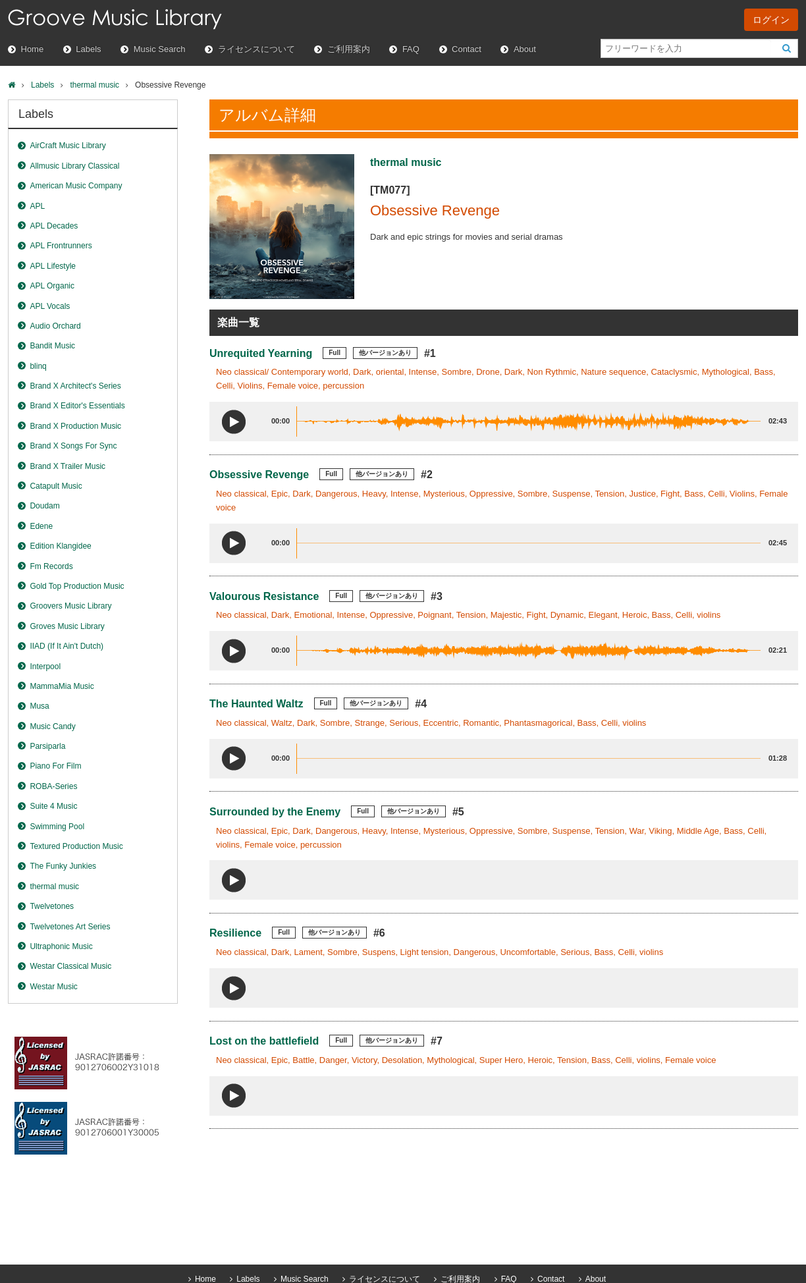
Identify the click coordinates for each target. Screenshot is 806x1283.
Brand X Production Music (75, 426)
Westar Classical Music (70, 966)
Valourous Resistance (264, 596)
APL (37, 206)
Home (32, 49)
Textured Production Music (76, 846)
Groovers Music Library (70, 606)
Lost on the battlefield (264, 1041)
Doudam (44, 505)
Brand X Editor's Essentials (77, 405)
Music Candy (52, 726)
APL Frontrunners (61, 245)
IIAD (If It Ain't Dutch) (66, 646)
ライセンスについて (256, 49)
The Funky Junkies (63, 866)
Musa (39, 706)
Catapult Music (56, 486)
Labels (88, 49)
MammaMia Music (62, 686)
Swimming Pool (57, 826)
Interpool (45, 666)
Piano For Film (55, 766)
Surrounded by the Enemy (274, 811)
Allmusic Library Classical (74, 166)
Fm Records (51, 566)
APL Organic (52, 285)
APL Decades (54, 226)
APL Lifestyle (53, 266)
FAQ (410, 49)
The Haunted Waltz (256, 703)
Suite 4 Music (53, 806)
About (525, 49)
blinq (38, 366)
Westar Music (53, 986)
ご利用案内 (348, 49)
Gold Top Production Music (77, 586)
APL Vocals (50, 306)
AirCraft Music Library (67, 145)
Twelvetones (52, 906)
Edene (41, 526)
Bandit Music (52, 345)
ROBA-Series (53, 786)
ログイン (771, 19)
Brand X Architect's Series (75, 386)
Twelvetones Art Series (70, 926)
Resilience (235, 933)
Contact (466, 49)
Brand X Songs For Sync (73, 445)
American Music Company (76, 185)
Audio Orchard (55, 326)
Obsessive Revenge (259, 474)
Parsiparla (47, 746)
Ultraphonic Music (61, 946)
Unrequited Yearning (260, 353)
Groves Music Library (67, 626)
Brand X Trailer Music (67, 466)
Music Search (160, 49)
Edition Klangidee (60, 546)
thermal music (94, 85)
